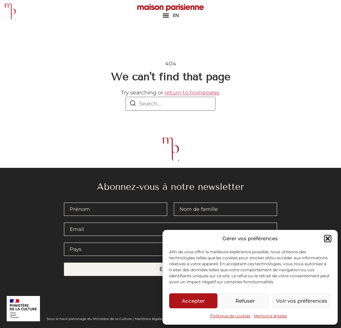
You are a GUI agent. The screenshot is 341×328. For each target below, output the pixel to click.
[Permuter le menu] (166, 15)
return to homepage (192, 92)
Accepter (193, 301)
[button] (327, 238)
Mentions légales (270, 315)
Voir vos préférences (301, 301)
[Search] (133, 104)
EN (176, 15)
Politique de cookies (230, 315)
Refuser (245, 301)
